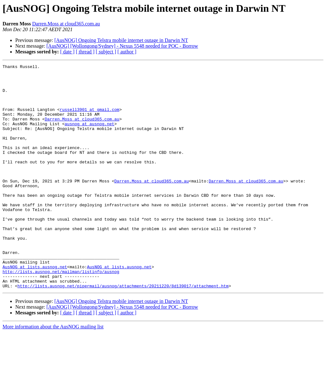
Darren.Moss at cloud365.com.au (66, 23)
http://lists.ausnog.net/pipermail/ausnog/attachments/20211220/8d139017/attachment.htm (123, 330)
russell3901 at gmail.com (89, 119)
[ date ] (67, 51)
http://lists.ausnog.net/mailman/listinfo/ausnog (61, 313)
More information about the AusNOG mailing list (53, 371)
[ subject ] (106, 51)
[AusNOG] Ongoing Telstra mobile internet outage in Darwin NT (121, 40)
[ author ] (127, 51)
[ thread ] (85, 51)
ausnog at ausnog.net (89, 136)
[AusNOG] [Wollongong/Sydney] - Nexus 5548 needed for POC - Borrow (122, 46)
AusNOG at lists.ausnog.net (35, 308)
